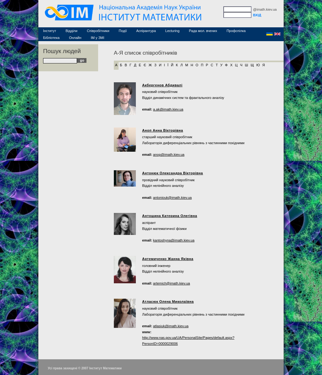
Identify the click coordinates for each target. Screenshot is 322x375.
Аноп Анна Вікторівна (162, 130)
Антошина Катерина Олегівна (169, 216)
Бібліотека (51, 38)
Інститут (49, 31)
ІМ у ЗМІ (97, 38)
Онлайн (75, 38)
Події (123, 31)
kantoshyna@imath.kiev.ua (173, 240)
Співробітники (98, 31)
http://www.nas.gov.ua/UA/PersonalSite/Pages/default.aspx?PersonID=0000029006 (188, 340)
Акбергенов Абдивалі (162, 85)
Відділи (72, 31)
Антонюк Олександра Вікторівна (172, 173)
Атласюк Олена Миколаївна (168, 301)
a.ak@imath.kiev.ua (168, 109)
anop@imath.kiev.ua (169, 154)
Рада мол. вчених (203, 31)
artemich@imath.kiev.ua (171, 283)
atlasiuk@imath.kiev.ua (170, 326)
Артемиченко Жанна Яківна (167, 259)
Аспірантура (146, 31)
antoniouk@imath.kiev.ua (172, 197)
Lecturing (172, 31)
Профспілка (236, 31)
